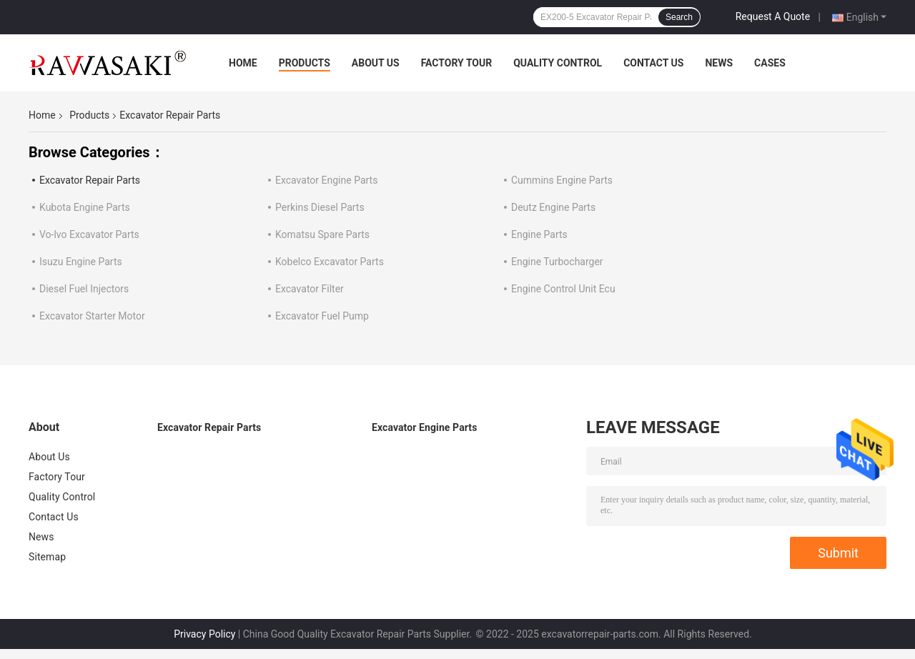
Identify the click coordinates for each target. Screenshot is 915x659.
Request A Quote (773, 16)
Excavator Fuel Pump (322, 316)
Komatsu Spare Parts (322, 234)
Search (679, 17)
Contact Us (653, 63)
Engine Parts (539, 234)
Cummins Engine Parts (562, 180)
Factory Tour (457, 63)
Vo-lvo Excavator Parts (89, 234)
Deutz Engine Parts (553, 207)
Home (243, 63)
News (719, 63)
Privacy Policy (204, 634)
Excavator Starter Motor (92, 316)
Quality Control (557, 63)
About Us (376, 63)
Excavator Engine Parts (326, 180)
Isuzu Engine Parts (80, 261)
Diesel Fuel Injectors (84, 288)
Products (304, 63)
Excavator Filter (309, 288)
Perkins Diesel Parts (320, 207)
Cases (770, 63)
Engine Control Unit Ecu (563, 288)
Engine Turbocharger (557, 261)
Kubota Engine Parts (84, 207)
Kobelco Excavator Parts (329, 261)
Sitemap (47, 557)
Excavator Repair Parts (89, 180)
